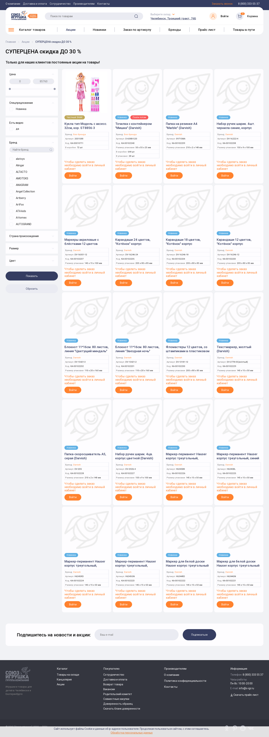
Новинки (99, 30)
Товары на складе (68, 674)
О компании (13, 3)
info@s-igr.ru (246, 688)
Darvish (178, 134)
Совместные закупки (116, 698)
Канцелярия (64, 679)
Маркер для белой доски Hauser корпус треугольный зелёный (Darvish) (238, 565)
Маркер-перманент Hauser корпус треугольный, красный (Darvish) (84, 565)
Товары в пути (244, 30)
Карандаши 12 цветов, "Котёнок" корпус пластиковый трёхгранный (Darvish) (238, 246)
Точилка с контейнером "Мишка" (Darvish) (133, 126)
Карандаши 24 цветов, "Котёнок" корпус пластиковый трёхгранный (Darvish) (136, 246)
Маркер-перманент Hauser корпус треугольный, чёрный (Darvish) (186, 458)
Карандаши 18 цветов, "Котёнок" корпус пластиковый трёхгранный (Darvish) (187, 246)
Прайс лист (207, 30)
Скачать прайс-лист (244, 694)
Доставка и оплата (35, 3)
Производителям (84, 3)
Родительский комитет (117, 694)
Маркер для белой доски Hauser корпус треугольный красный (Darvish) (187, 565)
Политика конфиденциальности (185, 680)
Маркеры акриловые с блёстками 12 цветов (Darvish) (81, 244)
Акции (70, 30)
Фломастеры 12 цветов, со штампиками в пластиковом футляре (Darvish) (187, 351)
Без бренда (79, 134)
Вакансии (109, 689)
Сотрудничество (60, 3)
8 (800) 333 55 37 (253, 674)
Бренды (174, 30)
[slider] (9, 89)
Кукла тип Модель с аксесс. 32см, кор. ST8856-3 (85, 126)
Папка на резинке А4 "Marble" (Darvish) (181, 126)
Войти (73, 175)
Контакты (103, 3)
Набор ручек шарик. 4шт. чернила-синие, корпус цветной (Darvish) (236, 128)
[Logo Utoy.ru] (24, 15)
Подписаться (199, 634)
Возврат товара (113, 684)
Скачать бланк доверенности (121, 708)
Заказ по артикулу (137, 30)
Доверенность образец (118, 703)
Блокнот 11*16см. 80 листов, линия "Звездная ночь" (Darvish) (137, 351)
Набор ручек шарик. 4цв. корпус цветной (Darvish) (134, 456)
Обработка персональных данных (132, 732)
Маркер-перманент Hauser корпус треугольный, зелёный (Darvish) (135, 565)
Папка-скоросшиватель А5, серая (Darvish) (85, 456)
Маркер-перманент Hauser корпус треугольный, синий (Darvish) (238, 458)
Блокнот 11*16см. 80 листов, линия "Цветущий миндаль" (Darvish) (86, 351)
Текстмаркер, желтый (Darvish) (234, 349)
